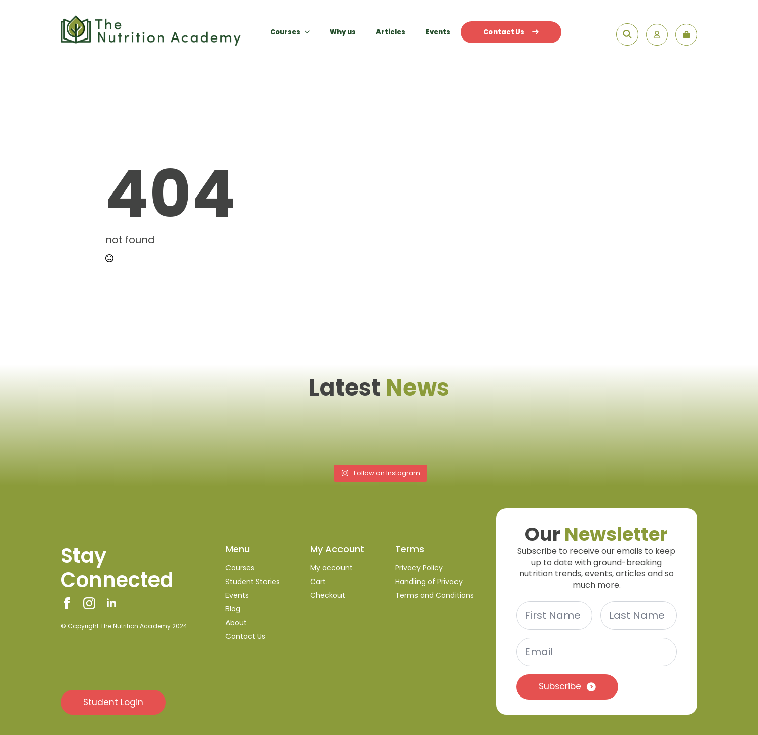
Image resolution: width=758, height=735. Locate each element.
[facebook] (67, 603)
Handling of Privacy (429, 581)
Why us (343, 32)
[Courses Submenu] (310, 32)
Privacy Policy (419, 568)
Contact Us (511, 32)
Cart (318, 581)
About (236, 622)
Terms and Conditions (434, 595)
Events (438, 32)
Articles (390, 32)
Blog (232, 609)
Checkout (327, 595)
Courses (285, 32)
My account (331, 568)
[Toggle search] (627, 34)
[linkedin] (111, 603)
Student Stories (252, 581)
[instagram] (89, 603)
